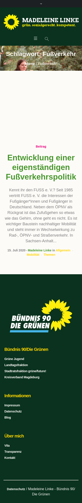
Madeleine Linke (39, 250)
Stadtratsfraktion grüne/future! (25, 371)
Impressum (12, 405)
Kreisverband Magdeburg (21, 377)
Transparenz (12, 451)
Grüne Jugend (14, 359)
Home (30, 64)
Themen (49, 254)
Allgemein (63, 250)
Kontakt (9, 457)
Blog (7, 417)
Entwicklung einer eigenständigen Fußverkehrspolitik (41, 167)
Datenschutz (13, 411)
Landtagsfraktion (16, 365)
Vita (7, 445)
